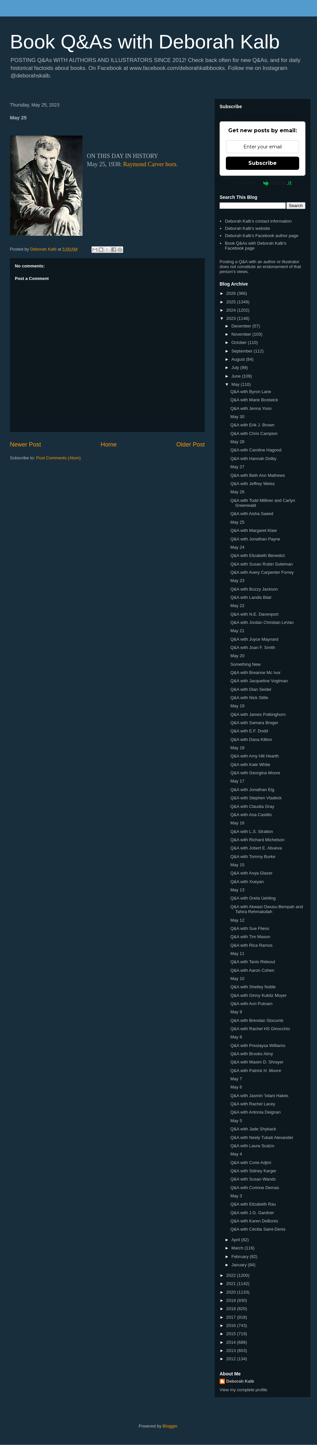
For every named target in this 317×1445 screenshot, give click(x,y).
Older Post (190, 444)
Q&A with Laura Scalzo (252, 1145)
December (242, 325)
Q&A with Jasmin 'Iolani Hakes (259, 1095)
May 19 (237, 705)
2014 (231, 1342)
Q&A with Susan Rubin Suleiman (261, 564)
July (235, 367)
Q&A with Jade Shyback (253, 1128)
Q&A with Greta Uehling (252, 898)
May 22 (237, 605)
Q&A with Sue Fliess (249, 928)
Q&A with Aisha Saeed (251, 513)
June (236, 376)
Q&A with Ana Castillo (251, 814)
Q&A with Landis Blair (250, 597)
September (242, 351)
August (238, 359)
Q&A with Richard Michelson (257, 839)
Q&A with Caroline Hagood (255, 449)
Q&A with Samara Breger (254, 722)
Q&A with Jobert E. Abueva (256, 847)
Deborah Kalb (240, 1381)
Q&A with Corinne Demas (254, 1187)
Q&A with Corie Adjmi (250, 1162)
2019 (231, 1300)
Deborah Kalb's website (247, 228)
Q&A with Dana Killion (251, 739)
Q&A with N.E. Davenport (254, 614)
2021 (231, 1283)
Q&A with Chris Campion (253, 433)
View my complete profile (243, 1389)
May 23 (237, 580)
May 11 (237, 953)
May (236, 384)
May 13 (237, 889)
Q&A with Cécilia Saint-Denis (257, 1229)
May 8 (236, 1036)
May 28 (237, 441)
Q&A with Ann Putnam (251, 1003)
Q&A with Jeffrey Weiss (252, 483)
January (239, 1264)
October (239, 342)
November (242, 334)
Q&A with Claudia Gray (252, 806)
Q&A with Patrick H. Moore (255, 1070)
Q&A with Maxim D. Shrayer (256, 1062)
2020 (231, 1292)
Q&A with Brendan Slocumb (256, 1020)
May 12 (237, 920)
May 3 (236, 1195)
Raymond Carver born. (150, 164)
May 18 (237, 747)
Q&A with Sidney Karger (253, 1170)
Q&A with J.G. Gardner (252, 1212)
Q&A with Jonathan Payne (255, 539)
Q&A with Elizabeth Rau (253, 1204)
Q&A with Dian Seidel (250, 689)
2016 (231, 1325)
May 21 (237, 630)
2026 (231, 293)
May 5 (236, 1120)
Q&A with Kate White (250, 764)
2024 (231, 310)
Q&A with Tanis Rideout (252, 961)
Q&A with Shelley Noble (252, 986)
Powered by (262, 183)
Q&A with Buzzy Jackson (254, 589)
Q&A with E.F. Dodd (249, 730)
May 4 (236, 1154)
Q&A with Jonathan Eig (252, 789)
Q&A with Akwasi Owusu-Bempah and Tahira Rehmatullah (266, 909)
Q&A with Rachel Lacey (252, 1103)
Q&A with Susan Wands (253, 1179)
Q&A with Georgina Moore (255, 772)
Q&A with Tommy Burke (252, 856)
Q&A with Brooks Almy (251, 1053)
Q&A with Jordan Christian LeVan (262, 622)
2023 (231, 318)
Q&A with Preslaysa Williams (257, 1045)
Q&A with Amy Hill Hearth (254, 755)
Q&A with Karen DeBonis (254, 1220)
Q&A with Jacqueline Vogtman (259, 680)
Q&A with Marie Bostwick (254, 399)
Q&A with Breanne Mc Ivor (255, 672)
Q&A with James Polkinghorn (258, 714)
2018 (231, 1308)
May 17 (237, 781)
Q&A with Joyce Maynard (254, 639)
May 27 (237, 466)
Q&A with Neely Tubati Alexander (261, 1137)
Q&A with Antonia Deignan (255, 1112)
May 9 (236, 1011)
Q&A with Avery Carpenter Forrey (262, 572)
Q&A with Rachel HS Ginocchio (260, 1028)
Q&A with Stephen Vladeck (255, 797)
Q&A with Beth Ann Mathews (257, 475)
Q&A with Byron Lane (250, 391)
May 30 (237, 416)
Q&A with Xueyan (247, 881)
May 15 (237, 864)
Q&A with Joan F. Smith (252, 647)
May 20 (237, 655)
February (240, 1256)
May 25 (237, 522)
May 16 (237, 822)
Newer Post (25, 444)
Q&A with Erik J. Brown (252, 424)
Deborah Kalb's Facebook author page (261, 235)
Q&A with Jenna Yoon (250, 408)
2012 (231, 1358)
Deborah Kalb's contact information (258, 221)
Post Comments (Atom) (58, 457)
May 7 (236, 1078)
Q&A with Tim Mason (250, 936)
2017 (231, 1317)
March (238, 1247)
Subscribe (262, 163)
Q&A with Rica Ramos (251, 945)
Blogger (169, 1426)
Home (109, 444)
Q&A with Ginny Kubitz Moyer (258, 995)
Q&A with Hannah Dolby (253, 458)
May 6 (236, 1087)
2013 (231, 1350)
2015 (231, 1333)
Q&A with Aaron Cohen (252, 970)
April (236, 1239)
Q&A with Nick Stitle (249, 697)
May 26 (237, 491)
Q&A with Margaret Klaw (253, 530)
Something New (245, 664)
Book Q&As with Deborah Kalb (145, 42)
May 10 (237, 978)
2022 (231, 1275)
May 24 (237, 547)
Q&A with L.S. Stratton (251, 831)
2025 (231, 301)
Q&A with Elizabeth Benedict (257, 555)
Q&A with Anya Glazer (251, 873)
